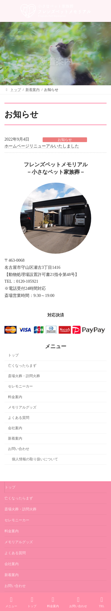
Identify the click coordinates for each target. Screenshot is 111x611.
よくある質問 (18, 418)
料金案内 (15, 397)
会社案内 (15, 428)
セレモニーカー (20, 387)
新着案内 (15, 438)
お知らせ (65, 140)
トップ (13, 355)
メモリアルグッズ (22, 407)
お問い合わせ (18, 449)
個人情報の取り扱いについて (35, 459)
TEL (102, 602)
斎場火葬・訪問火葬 (24, 376)
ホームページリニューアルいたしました (41, 146)
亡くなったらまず (22, 366)
